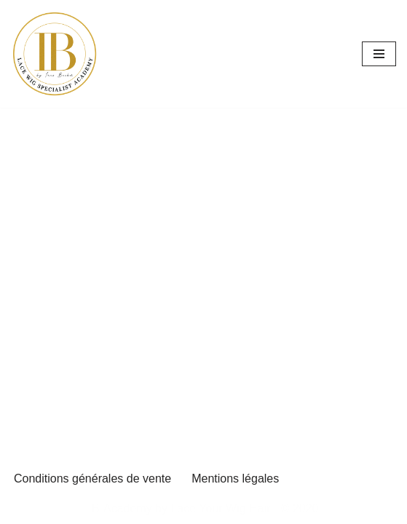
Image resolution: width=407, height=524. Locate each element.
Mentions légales (235, 478)
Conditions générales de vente (92, 478)
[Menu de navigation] (379, 53)
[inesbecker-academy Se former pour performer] (54, 54)
